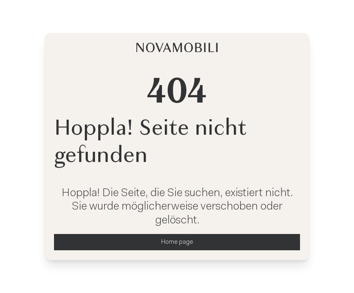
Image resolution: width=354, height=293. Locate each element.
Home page (177, 242)
